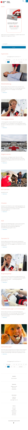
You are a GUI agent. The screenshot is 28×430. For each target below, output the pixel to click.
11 (11, 62)
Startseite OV (5, 238)
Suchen (13, 47)
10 (8, 62)
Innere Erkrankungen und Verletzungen (13, 309)
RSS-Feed (14, 413)
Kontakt (14, 409)
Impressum (14, 412)
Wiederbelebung (6, 84)
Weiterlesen (5, 92)
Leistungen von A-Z (14, 399)
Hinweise (4, 203)
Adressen (14, 408)
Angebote (14, 397)
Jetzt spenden (5, 189)
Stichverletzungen (6, 347)
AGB (2, 221)
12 (14, 62)
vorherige (8, 59)
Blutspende (14, 389)
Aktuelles (14, 398)
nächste (20, 62)
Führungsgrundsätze (7, 119)
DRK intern (14, 414)
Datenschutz (14, 410)
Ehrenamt (14, 387)
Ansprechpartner (6, 274)
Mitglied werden (6, 154)
